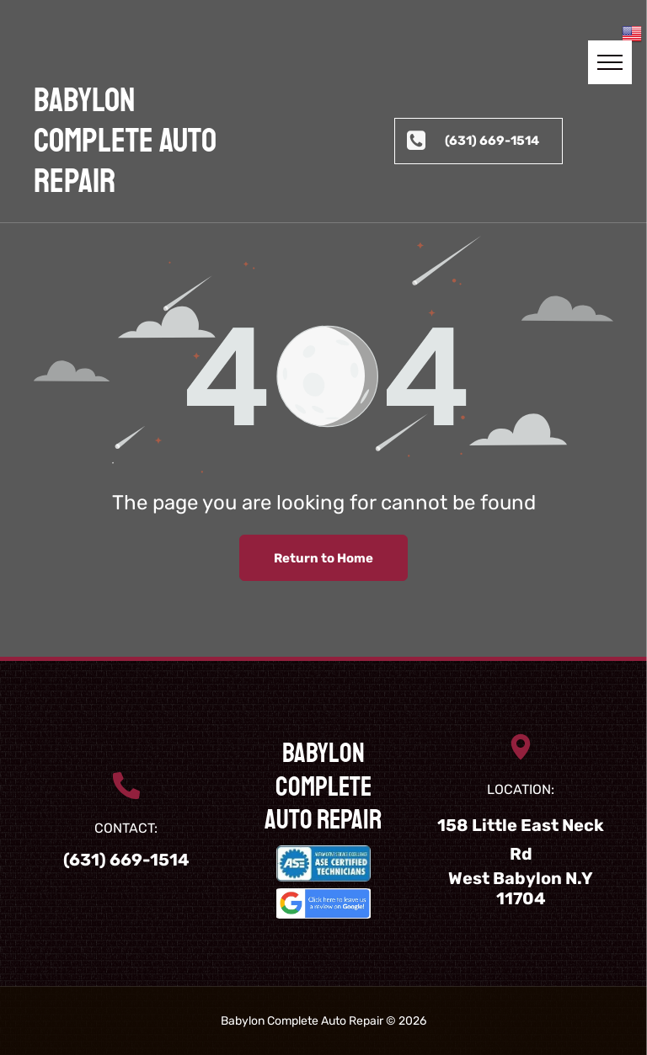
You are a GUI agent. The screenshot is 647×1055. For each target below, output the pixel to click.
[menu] (610, 62)
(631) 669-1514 (126, 860)
